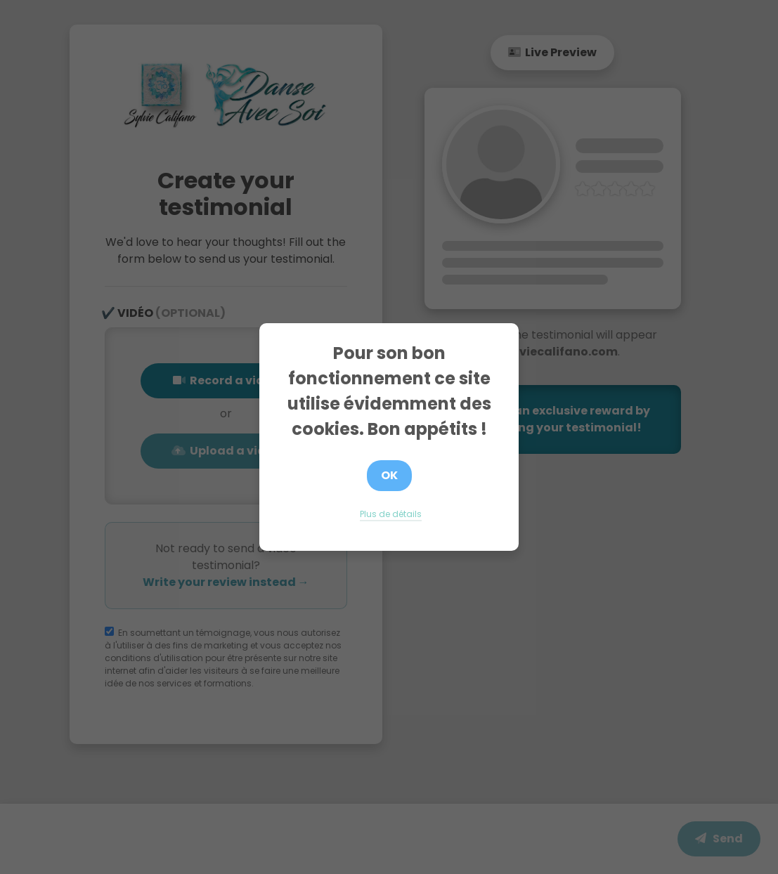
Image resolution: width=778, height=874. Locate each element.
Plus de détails (391, 514)
